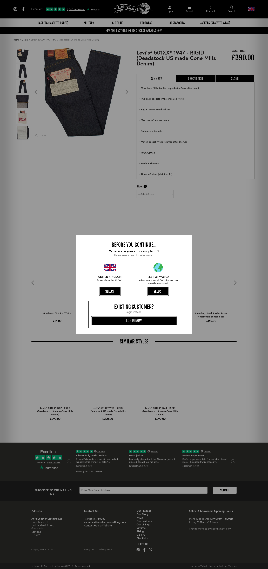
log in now (134, 320)
